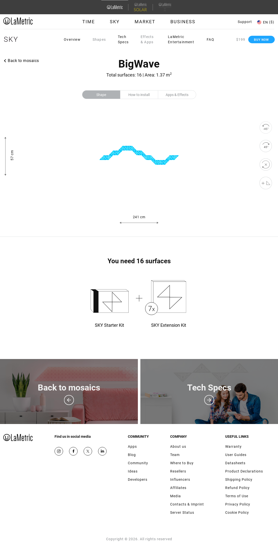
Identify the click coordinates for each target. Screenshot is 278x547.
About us (178, 446)
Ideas (133, 471)
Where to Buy (182, 463)
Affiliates (178, 488)
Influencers (180, 480)
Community (138, 463)
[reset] (265, 164)
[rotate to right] (265, 146)
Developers (137, 480)
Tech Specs (123, 39)
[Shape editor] (265, 183)
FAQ (210, 40)
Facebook (73, 451)
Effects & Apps (147, 39)
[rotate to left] (265, 127)
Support (245, 22)
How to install (139, 95)
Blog (132, 455)
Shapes (99, 40)
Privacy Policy (237, 504)
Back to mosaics (23, 60)
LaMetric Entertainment (181, 39)
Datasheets (235, 463)
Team (175, 455)
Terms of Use (236, 496)
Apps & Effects (177, 95)
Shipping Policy (238, 480)
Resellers (178, 471)
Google (102, 451)
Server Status (182, 512)
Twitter (88, 451)
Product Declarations (244, 471)
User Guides (235, 455)
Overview (72, 40)
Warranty (233, 446)
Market (145, 21)
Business (182, 21)
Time (88, 21)
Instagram (59, 451)
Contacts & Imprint (187, 504)
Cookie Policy (237, 512)
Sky (115, 21)
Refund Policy (237, 488)
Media (175, 496)
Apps (132, 446)
